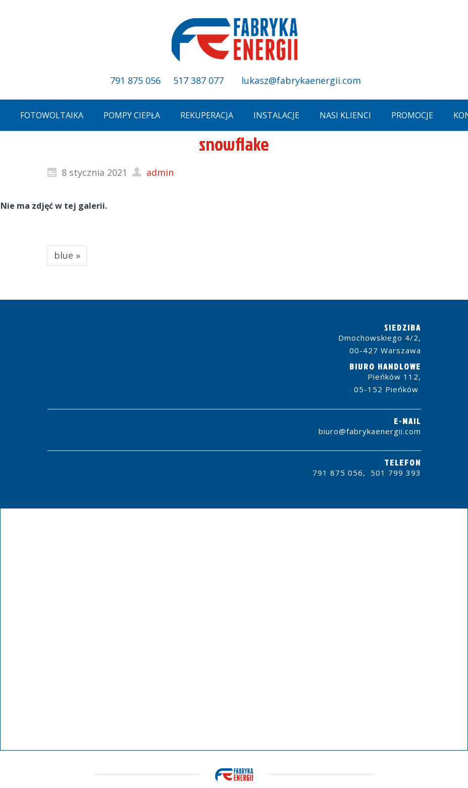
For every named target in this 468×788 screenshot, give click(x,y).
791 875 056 (135, 80)
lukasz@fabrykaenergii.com (300, 80)
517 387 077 (198, 80)
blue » (67, 255)
